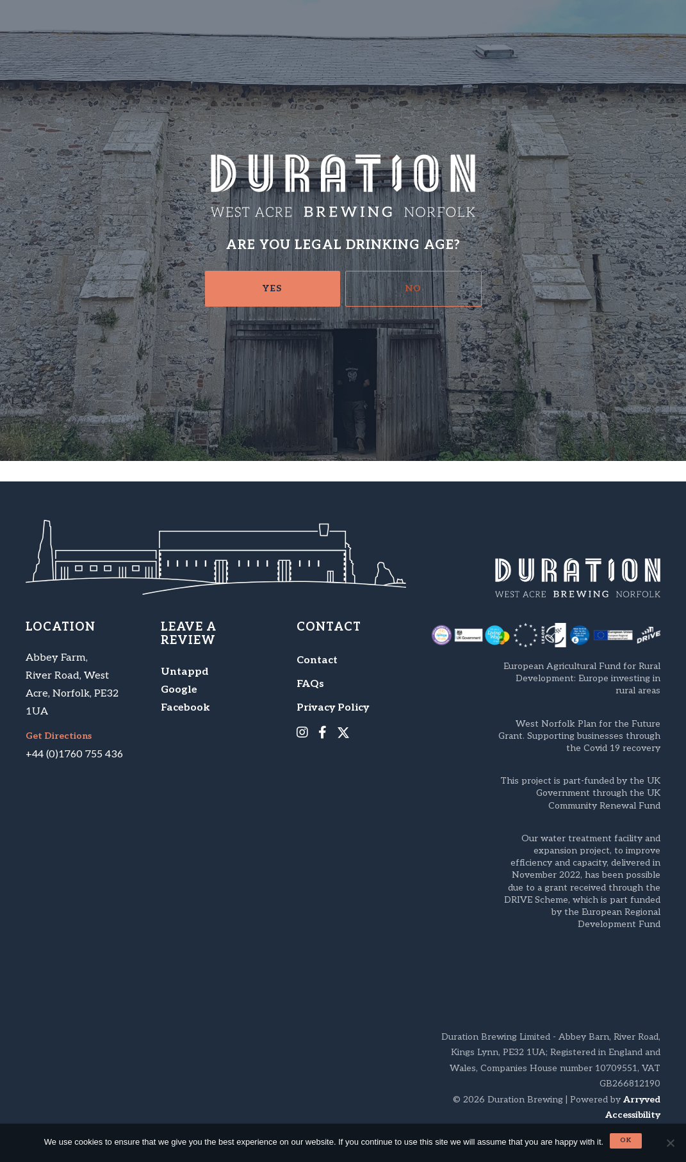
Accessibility (632, 1115)
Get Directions (59, 736)
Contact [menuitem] (317, 660)
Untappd (185, 672)
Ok (626, 1140)
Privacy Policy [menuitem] (333, 708)
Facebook (185, 708)
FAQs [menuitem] (310, 684)
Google (179, 690)
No (413, 288)
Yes (272, 288)
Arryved (641, 1099)
